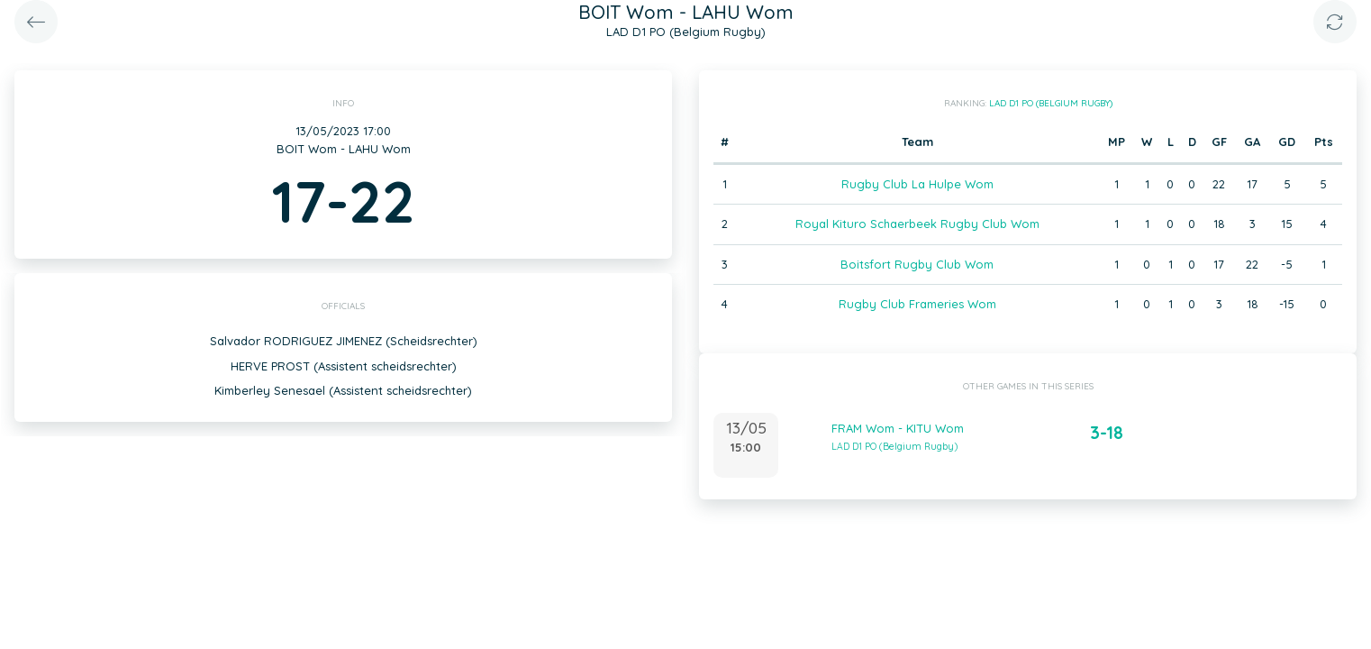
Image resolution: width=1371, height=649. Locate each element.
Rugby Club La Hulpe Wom (917, 184)
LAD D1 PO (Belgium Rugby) (1050, 103)
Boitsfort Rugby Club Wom (917, 264)
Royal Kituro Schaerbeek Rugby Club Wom (917, 223)
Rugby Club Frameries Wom (917, 304)
